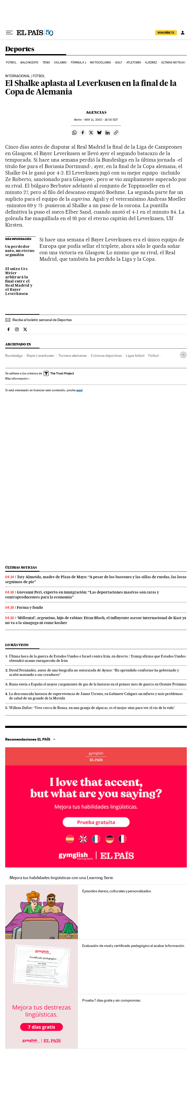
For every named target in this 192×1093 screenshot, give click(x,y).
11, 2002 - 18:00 (101, 119)
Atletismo (133, 62)
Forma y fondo (30, 607)
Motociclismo (100, 62)
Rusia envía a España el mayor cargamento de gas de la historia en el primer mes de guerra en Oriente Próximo (98, 684)
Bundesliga (14, 355)
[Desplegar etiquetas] (183, 354)
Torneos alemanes (72, 355)
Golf (118, 62)
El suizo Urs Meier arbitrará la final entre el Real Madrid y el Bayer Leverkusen (18, 281)
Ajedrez (151, 62)
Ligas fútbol (135, 355)
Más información (17, 378)
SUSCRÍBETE (166, 32)
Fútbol (11, 62)
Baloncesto (29, 62)
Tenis (46, 62)
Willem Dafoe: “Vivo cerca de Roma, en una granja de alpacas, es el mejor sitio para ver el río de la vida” (92, 708)
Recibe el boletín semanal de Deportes (42, 320)
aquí (79, 390)
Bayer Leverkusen (40, 355)
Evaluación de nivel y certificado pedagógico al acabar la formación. (133, 946)
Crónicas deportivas (106, 355)
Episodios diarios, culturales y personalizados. (117, 891)
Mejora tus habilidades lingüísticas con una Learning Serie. (62, 877)
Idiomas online (96, 756)
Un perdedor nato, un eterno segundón (20, 251)
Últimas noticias (173, 62)
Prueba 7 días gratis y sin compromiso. (111, 1000)
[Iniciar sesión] (183, 32)
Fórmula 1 (78, 62)
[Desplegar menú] (9, 32)
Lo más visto (17, 645)
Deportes (19, 49)
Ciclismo (60, 62)
